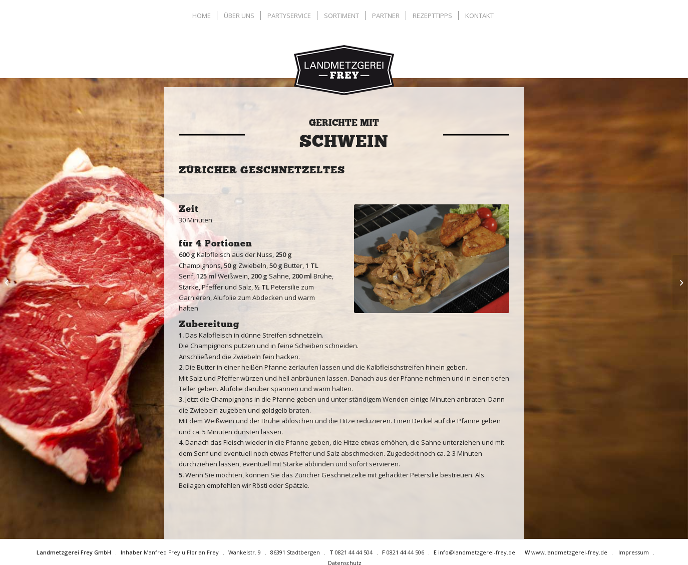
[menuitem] (202, 15)
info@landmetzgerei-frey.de (476, 552)
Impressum (633, 552)
